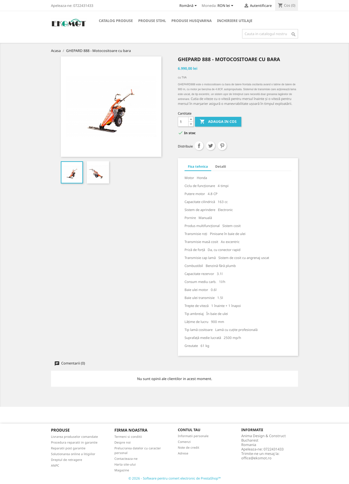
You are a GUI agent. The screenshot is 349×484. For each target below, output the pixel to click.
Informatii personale (193, 436)
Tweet (210, 145)
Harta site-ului (125, 464)
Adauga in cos (218, 122)
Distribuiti (199, 145)
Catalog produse (116, 20)
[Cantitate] (183, 122)
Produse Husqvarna (191, 20)
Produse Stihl (152, 20)
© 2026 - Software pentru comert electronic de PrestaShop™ (174, 478)
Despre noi (122, 442)
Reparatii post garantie (68, 448)
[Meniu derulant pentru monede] (226, 6)
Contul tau (189, 429)
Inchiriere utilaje (234, 20)
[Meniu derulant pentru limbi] (188, 6)
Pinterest (222, 145)
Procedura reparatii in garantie (74, 442)
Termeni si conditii (128, 436)
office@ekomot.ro (256, 458)
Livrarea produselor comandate (74, 436)
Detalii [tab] (220, 166)
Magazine (121, 470)
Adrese (183, 453)
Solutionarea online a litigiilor (73, 454)
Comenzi (184, 442)
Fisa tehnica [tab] (198, 166)
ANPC (55, 465)
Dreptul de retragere (66, 460)
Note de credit (188, 447)
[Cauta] (270, 33)
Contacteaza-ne (126, 458)
